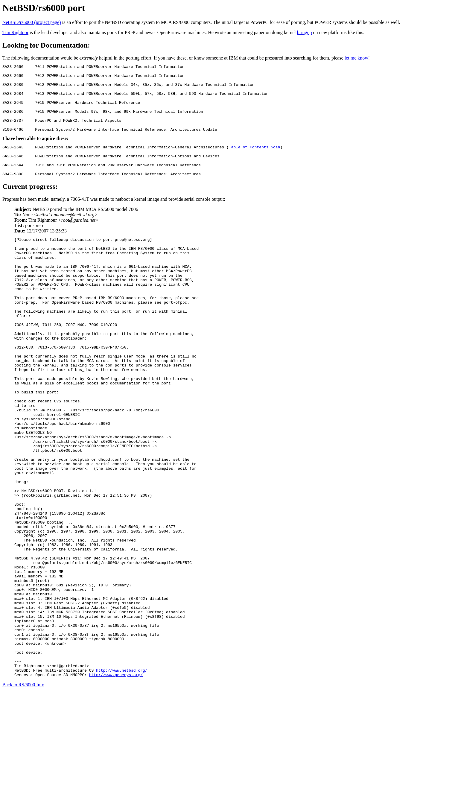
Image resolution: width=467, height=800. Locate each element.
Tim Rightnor (15, 32)
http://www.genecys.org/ (116, 782)
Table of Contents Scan (254, 161)
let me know (356, 57)
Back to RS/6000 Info (23, 792)
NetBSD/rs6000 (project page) (31, 22)
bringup (304, 32)
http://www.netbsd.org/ (121, 777)
